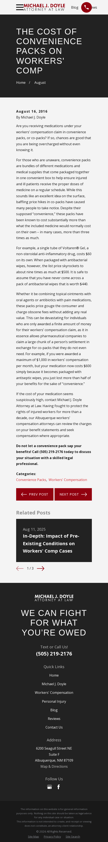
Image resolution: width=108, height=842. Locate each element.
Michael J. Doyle (54, 684)
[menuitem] (33, 836)
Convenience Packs (31, 479)
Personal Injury (54, 701)
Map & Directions (54, 766)
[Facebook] (58, 787)
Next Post (73, 494)
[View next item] (40, 568)
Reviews (54, 718)
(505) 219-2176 (54, 653)
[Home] (54, 598)
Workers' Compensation (68, 479)
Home (54, 675)
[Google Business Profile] (49, 787)
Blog (74, 7)
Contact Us (54, 727)
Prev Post (34, 494)
